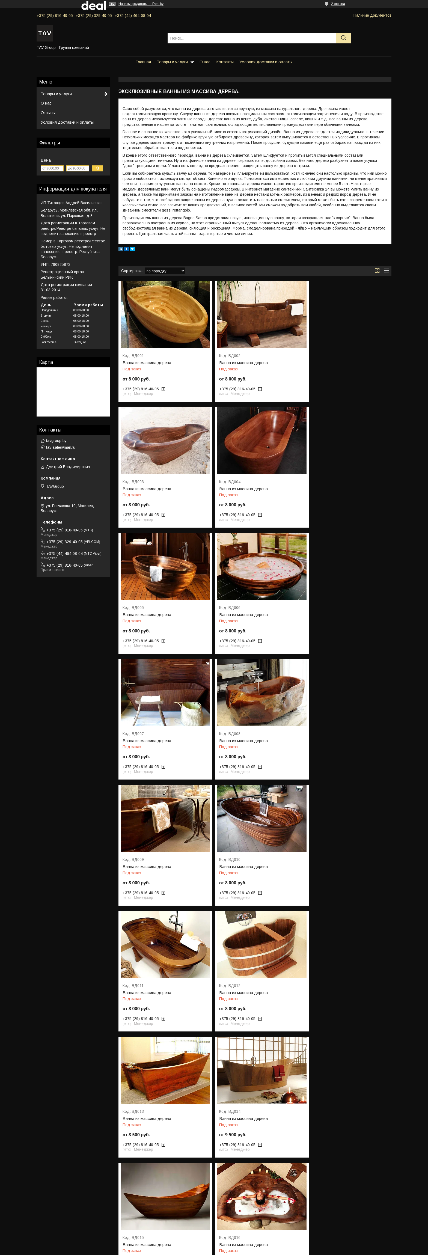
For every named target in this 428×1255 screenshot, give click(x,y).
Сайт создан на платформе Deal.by (214, 1245)
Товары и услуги (172, 62)
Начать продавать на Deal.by (141, 4)
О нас (205, 62)
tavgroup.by (56, 440)
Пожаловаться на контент (223, 1250)
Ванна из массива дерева (147, 363)
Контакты (225, 62)
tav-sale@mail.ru (60, 447)
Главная (143, 62)
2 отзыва (338, 4)
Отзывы (48, 112)
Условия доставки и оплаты (265, 62)
